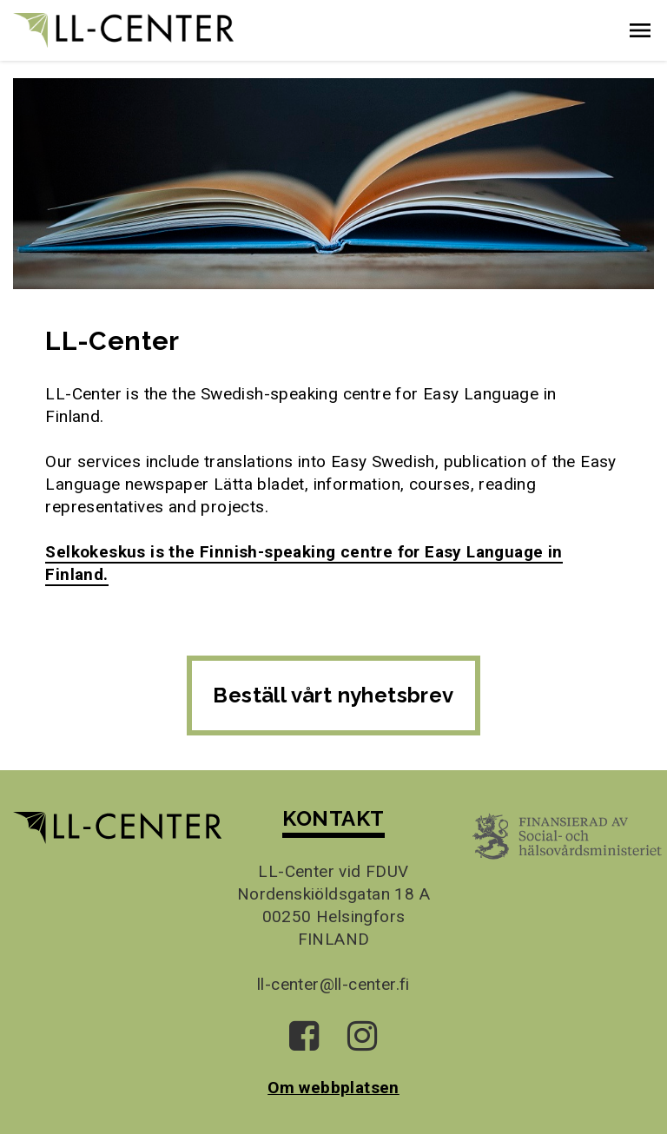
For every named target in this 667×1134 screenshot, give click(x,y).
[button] (640, 30)
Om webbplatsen (333, 1088)
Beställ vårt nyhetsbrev (333, 695)
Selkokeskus (97, 552)
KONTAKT (333, 818)
